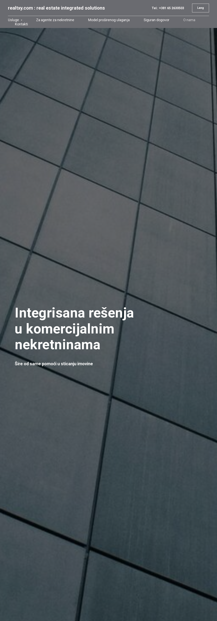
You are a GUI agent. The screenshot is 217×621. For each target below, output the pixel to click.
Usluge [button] (14, 20)
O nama (189, 20)
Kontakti (21, 24)
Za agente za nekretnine (55, 20)
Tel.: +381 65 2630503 (168, 8)
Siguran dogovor (156, 20)
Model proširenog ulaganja (109, 20)
